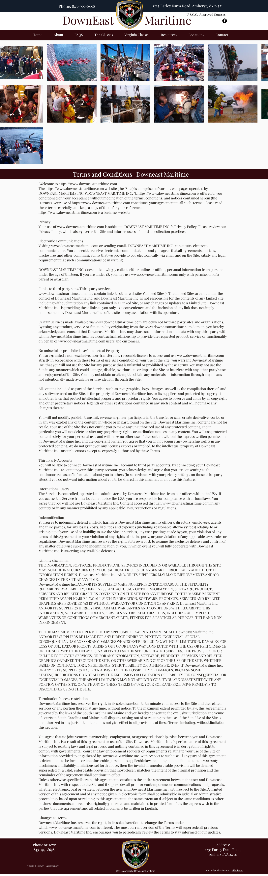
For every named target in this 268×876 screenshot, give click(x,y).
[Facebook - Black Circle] (224, 20)
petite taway (237, 870)
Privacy (40, 865)
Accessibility (52, 865)
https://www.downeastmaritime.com (88, 183)
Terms (30, 865)
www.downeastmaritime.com (80, 226)
